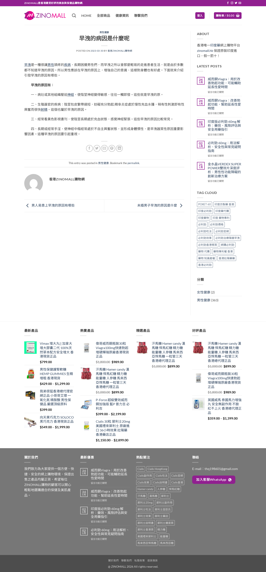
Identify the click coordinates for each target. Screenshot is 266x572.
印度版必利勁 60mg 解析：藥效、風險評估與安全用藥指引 (224, 125)
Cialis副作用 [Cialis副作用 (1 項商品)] (144, 475)
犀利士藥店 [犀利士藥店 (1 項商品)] (161, 516)
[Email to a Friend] (104, 148)
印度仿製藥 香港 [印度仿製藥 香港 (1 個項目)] (224, 204)
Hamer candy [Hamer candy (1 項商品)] (145, 489)
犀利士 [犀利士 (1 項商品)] (165, 496)
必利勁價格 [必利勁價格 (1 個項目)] (216, 224)
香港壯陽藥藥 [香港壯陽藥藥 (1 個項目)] (227, 258)
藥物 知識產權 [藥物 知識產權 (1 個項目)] (206, 258)
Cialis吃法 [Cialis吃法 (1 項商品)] (162, 475)
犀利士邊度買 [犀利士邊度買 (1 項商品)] (165, 523)
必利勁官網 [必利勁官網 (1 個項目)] (222, 231)
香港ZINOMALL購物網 (120, 50)
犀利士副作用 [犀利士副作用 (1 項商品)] (164, 502)
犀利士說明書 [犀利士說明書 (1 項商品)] (145, 523)
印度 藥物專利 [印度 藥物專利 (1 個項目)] (221, 217)
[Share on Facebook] (89, 148)
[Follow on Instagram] (232, 3)
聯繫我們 (140, 15)
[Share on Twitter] (97, 148)
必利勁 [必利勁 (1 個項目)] (202, 224)
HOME (86, 15)
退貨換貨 (152, 560)
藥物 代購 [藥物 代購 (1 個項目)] (204, 251)
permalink (133, 163)
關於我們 (113, 560)
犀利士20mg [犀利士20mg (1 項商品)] (145, 502)
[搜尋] (74, 15)
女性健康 (203, 292)
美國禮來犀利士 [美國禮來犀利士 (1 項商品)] (146, 536)
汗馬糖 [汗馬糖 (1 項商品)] (141, 496)
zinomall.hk (205, 50)
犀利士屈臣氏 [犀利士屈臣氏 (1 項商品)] (163, 509)
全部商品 (103, 15)
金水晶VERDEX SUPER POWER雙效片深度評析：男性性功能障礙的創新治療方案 (224, 170)
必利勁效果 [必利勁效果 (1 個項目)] (205, 238)
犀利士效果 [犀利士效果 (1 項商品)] (144, 516)
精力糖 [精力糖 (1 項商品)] (161, 529)
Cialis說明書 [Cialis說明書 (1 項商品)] (160, 482)
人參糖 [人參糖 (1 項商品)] (161, 489)
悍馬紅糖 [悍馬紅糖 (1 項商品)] (174, 489)
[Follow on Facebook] (228, 3)
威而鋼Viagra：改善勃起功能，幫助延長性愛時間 (224, 104)
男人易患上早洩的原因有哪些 (49, 205)
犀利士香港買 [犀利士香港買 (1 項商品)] (145, 529)
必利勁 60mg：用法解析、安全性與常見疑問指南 (224, 147)
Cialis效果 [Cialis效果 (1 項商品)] (143, 482)
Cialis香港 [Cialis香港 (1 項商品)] (177, 482)
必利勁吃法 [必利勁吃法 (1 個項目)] (205, 231)
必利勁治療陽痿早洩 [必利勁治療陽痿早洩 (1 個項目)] (227, 238)
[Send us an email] (240, 3)
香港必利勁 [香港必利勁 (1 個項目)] (205, 265)
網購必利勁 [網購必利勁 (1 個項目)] (227, 244)
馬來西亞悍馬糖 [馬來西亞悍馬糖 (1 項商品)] (146, 543)
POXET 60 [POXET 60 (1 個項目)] (204, 204)
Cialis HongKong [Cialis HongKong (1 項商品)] (157, 469)
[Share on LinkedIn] (119, 148)
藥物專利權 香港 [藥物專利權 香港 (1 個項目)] (223, 251)
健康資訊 (122, 15)
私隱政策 (139, 560)
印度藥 (215, 45)
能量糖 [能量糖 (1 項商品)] (164, 536)
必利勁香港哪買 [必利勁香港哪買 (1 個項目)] (207, 244)
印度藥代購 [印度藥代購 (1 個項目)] (222, 211)
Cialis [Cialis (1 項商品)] (140, 469)
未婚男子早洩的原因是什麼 (160, 205)
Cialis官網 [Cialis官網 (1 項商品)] (177, 475)
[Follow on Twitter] (236, 3)
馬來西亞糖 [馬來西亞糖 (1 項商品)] (167, 543)
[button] (200, 15)
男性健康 (104, 32)
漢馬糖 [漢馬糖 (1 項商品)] (153, 496)
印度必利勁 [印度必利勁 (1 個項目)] (205, 211)
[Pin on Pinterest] (111, 148)
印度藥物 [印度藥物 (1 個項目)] (203, 217)
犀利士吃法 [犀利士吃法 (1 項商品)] (144, 509)
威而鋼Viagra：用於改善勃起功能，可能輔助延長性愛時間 (224, 83)
